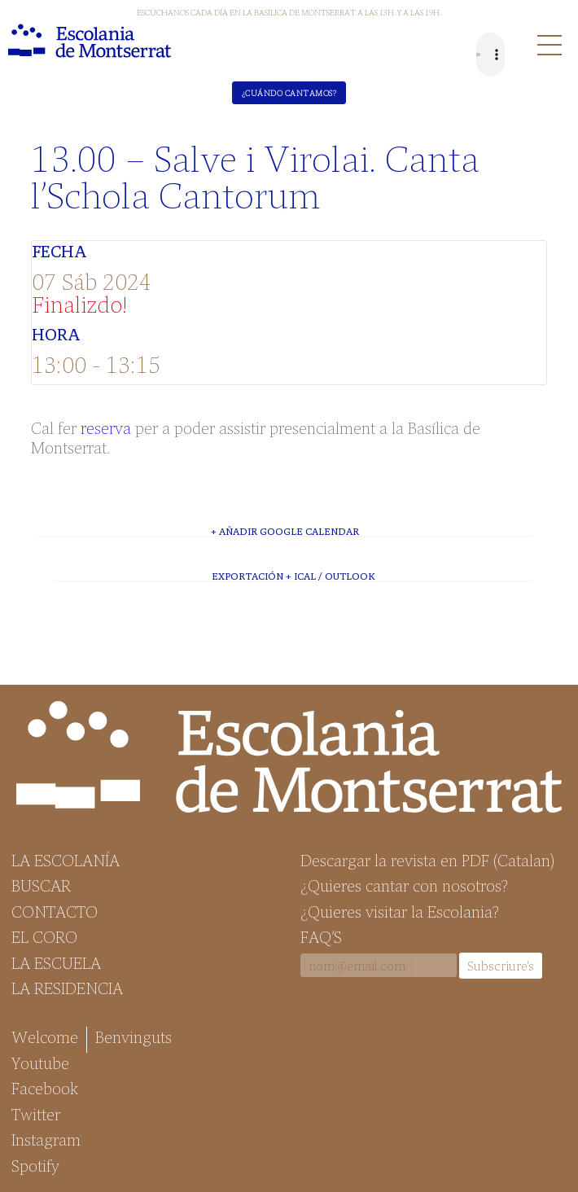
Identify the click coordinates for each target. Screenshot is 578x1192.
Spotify (35, 1165)
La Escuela (56, 962)
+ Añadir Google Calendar (285, 531)
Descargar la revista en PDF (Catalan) (427, 860)
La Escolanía (65, 860)
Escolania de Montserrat (89, 40)
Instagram (46, 1139)
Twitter (35, 1114)
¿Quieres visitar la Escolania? (399, 911)
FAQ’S (321, 936)
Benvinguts (133, 1036)
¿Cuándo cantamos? (289, 93)
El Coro (44, 936)
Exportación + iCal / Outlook (293, 576)
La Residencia (67, 987)
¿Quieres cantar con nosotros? (404, 885)
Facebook (44, 1088)
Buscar (41, 885)
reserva (106, 427)
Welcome (44, 1036)
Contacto (54, 911)
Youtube (40, 1062)
